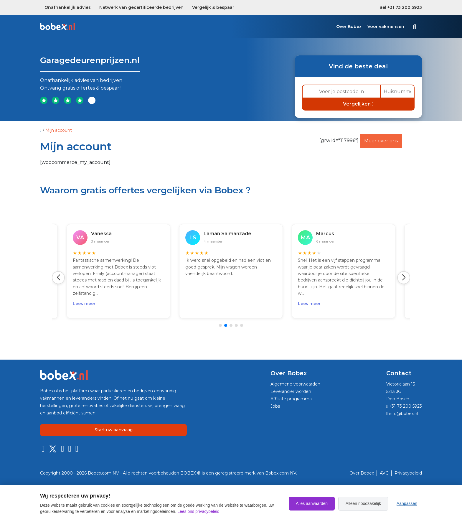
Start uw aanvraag (114, 429)
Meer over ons (381, 141)
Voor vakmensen (385, 26)
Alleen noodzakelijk (363, 503)
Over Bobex (349, 26)
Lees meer (84, 303)
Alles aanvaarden (312, 503)
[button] (58, 277)
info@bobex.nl (402, 413)
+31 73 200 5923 (404, 406)
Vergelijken (358, 104)
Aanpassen (407, 503)
